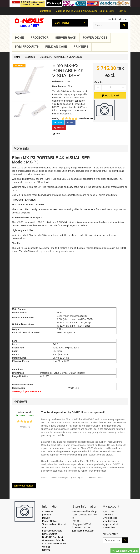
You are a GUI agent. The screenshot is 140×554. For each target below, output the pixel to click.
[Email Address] (113, 540)
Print (56, 133)
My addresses (110, 521)
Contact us (45, 11)
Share (70, 123)
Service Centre (49, 534)
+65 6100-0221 (82, 527)
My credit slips (110, 518)
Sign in (122, 11)
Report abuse (96, 478)
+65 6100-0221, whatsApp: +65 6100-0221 (92, 11)
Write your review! (24, 485)
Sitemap (46, 550)
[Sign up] (125, 540)
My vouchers (109, 527)
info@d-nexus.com (84, 530)
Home (19, 37)
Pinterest (59, 128)
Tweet (58, 123)
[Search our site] (106, 25)
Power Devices (95, 37)
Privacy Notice (49, 521)
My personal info (111, 524)
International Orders (52, 530)
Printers (81, 46)
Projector (39, 37)
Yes (73, 478)
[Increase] (122, 87)
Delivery (46, 518)
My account (108, 511)
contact (112, 19)
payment (46, 514)
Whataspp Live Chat (125, 551)
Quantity (99, 82)
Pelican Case (56, 46)
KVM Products (27, 46)
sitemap (122, 19)
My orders (108, 514)
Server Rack (65, 37)
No (80, 478)
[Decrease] (97, 87)
